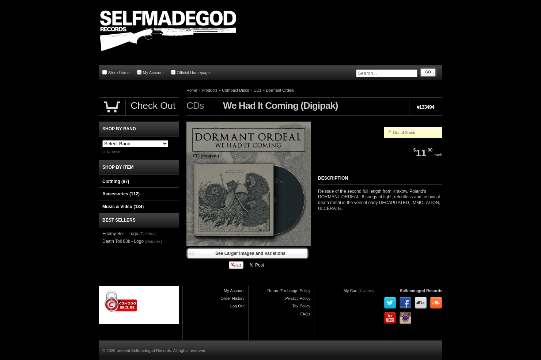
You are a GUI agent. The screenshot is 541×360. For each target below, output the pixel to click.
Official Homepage (190, 72)
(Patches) (147, 233)
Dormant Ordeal (280, 90)
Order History (233, 298)
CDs (257, 90)
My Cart (351, 290)
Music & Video (123, 206)
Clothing (115, 181)
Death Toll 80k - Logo (123, 241)
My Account (150, 72)
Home (191, 90)
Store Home (116, 72)
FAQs (305, 314)
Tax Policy (301, 306)
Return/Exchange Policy (289, 290)
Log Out (237, 306)
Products (209, 90)
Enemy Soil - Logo (120, 233)
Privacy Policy (297, 298)
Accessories (121, 193)
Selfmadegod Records (421, 290)
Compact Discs (235, 90)
